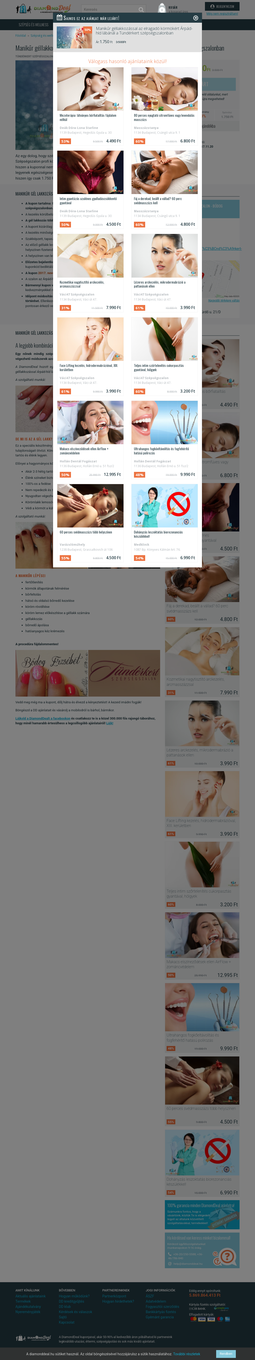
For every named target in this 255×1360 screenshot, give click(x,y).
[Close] (195, 18)
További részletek (186, 1354)
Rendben (226, 1354)
